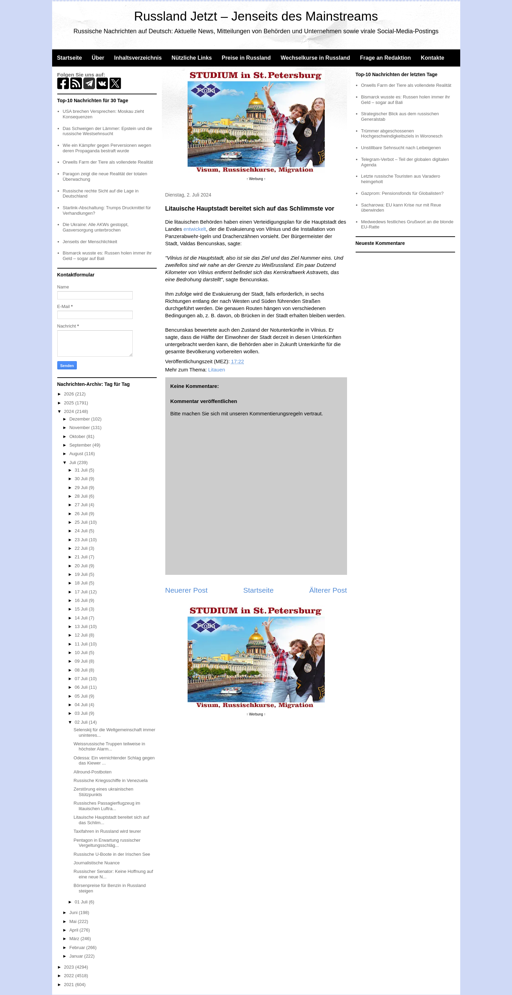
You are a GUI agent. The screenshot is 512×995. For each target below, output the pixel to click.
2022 (69, 975)
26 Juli (82, 513)
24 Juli (82, 530)
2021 (69, 984)
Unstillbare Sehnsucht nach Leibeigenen (401, 147)
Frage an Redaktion (385, 58)
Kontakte (432, 58)
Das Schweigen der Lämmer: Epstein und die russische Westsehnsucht (107, 131)
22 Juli (82, 548)
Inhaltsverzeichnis (138, 58)
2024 (69, 411)
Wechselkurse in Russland (315, 58)
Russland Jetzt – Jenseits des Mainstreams (256, 16)
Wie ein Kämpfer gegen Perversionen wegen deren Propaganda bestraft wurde (107, 148)
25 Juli (82, 522)
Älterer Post (328, 590)
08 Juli (82, 670)
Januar (76, 956)
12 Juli (82, 635)
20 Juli (82, 565)
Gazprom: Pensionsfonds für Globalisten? (402, 193)
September (80, 445)
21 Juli (82, 556)
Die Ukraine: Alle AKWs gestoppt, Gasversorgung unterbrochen (96, 227)
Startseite (69, 58)
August (76, 453)
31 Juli (82, 470)
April (74, 930)
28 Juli (82, 496)
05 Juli (82, 696)
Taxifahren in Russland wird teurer (107, 831)
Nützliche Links (191, 58)
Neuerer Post (186, 590)
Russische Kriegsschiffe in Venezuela (111, 780)
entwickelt (194, 229)
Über (98, 58)
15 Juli (82, 609)
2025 (69, 402)
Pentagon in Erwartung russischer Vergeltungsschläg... (107, 843)
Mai (73, 921)
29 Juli (82, 487)
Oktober (77, 436)
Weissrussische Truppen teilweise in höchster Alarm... (109, 746)
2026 (69, 393)
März (75, 938)
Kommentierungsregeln (275, 413)
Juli (73, 462)
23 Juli (82, 539)
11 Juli (82, 644)
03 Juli (82, 713)
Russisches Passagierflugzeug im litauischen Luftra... (107, 806)
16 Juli (82, 600)
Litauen (216, 369)
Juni (74, 912)
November (80, 427)
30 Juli (82, 478)
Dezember (80, 419)
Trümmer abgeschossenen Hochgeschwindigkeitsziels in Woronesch (402, 133)
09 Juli (82, 661)
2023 (69, 967)
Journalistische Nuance (97, 862)
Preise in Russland (246, 58)
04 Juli (82, 704)
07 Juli (82, 678)
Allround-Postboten (93, 771)
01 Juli (82, 901)
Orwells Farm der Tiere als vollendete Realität (108, 162)
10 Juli (82, 652)
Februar (77, 947)
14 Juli (82, 617)
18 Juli (82, 582)
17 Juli (82, 591)
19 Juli (82, 574)
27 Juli (82, 504)
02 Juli (82, 722)
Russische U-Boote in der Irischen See (112, 854)
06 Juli (82, 687)
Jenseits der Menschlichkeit (90, 241)
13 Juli (82, 626)
